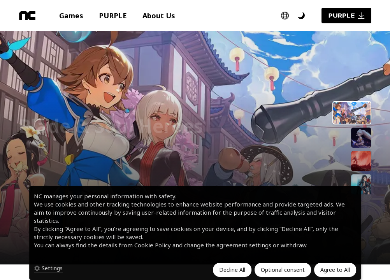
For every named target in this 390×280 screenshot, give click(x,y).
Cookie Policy (152, 245)
